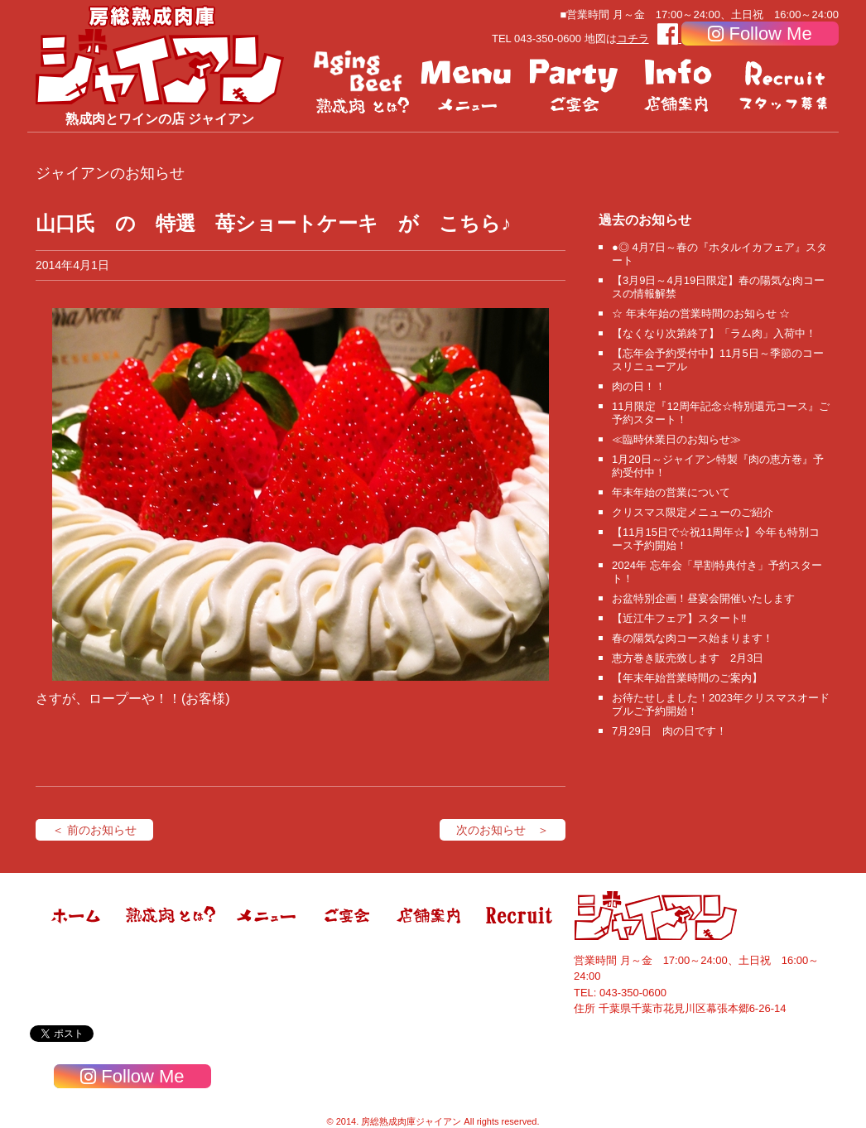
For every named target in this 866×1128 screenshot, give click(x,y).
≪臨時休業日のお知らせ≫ (676, 439)
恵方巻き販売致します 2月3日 (687, 658)
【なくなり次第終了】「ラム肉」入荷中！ (714, 333)
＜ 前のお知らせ (94, 829)
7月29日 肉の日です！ (669, 731)
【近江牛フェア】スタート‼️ (679, 618)
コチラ (633, 38)
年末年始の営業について (671, 492)
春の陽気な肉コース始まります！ (692, 638)
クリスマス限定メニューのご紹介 (692, 512)
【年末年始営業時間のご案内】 (687, 678)
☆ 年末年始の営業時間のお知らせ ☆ (701, 313)
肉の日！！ (639, 386)
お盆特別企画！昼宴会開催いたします (703, 598)
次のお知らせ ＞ (502, 829)
